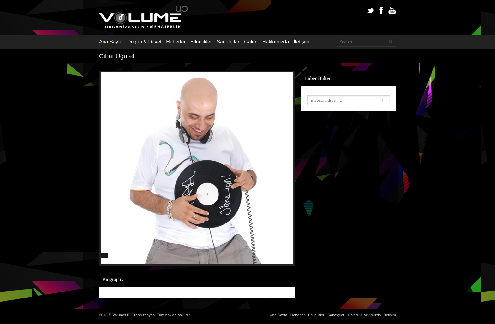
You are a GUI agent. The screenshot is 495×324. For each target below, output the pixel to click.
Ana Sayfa (110, 41)
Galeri (251, 41)
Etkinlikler (201, 41)
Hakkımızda (275, 41)
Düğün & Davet (144, 41)
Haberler (175, 41)
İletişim (301, 41)
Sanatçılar (228, 41)
